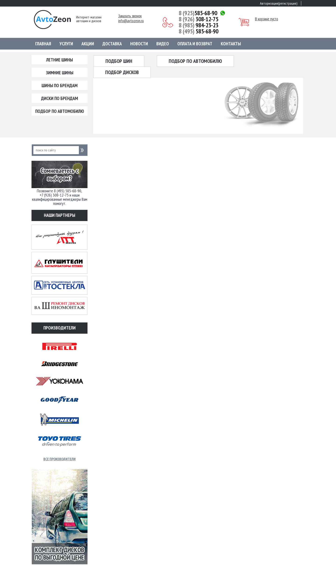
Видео (162, 44)
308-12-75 (198, 19)
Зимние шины (59, 73)
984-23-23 (198, 25)
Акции (87, 44)
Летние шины (59, 60)
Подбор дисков (122, 72)
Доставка (112, 44)
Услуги (66, 44)
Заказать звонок (130, 16)
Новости (139, 44)
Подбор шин (118, 61)
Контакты (231, 44)
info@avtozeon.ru (131, 21)
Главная (43, 44)
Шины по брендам (59, 85)
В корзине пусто (266, 18)
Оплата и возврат (194, 44)
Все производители (59, 459)
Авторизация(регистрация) (279, 3)
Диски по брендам (59, 98)
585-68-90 (198, 13)
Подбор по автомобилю (59, 111)
